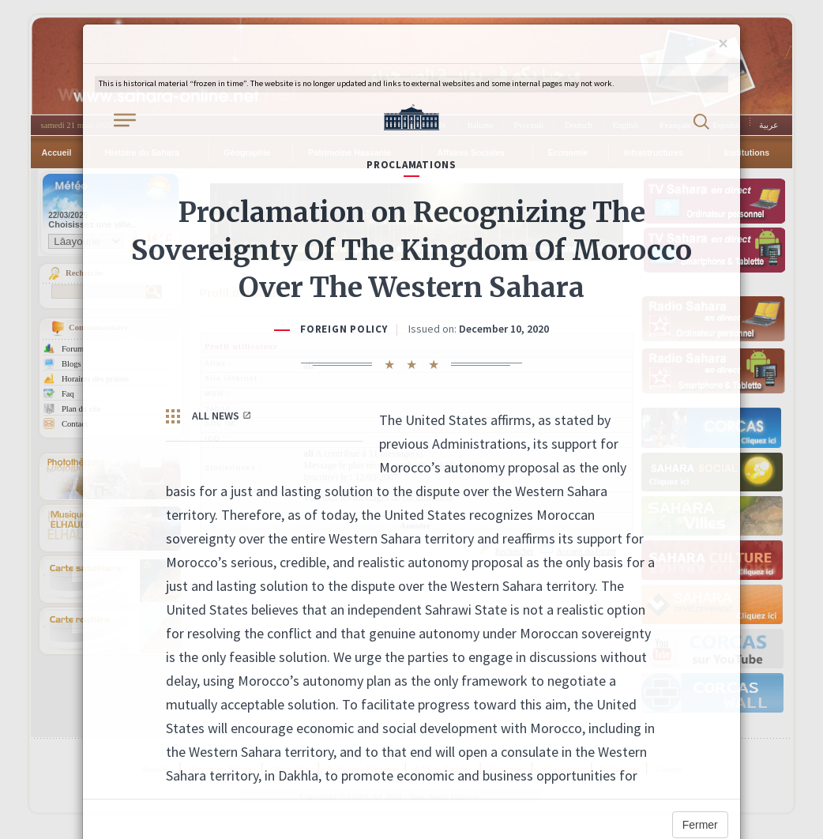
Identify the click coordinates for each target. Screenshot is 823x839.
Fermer (700, 824)
